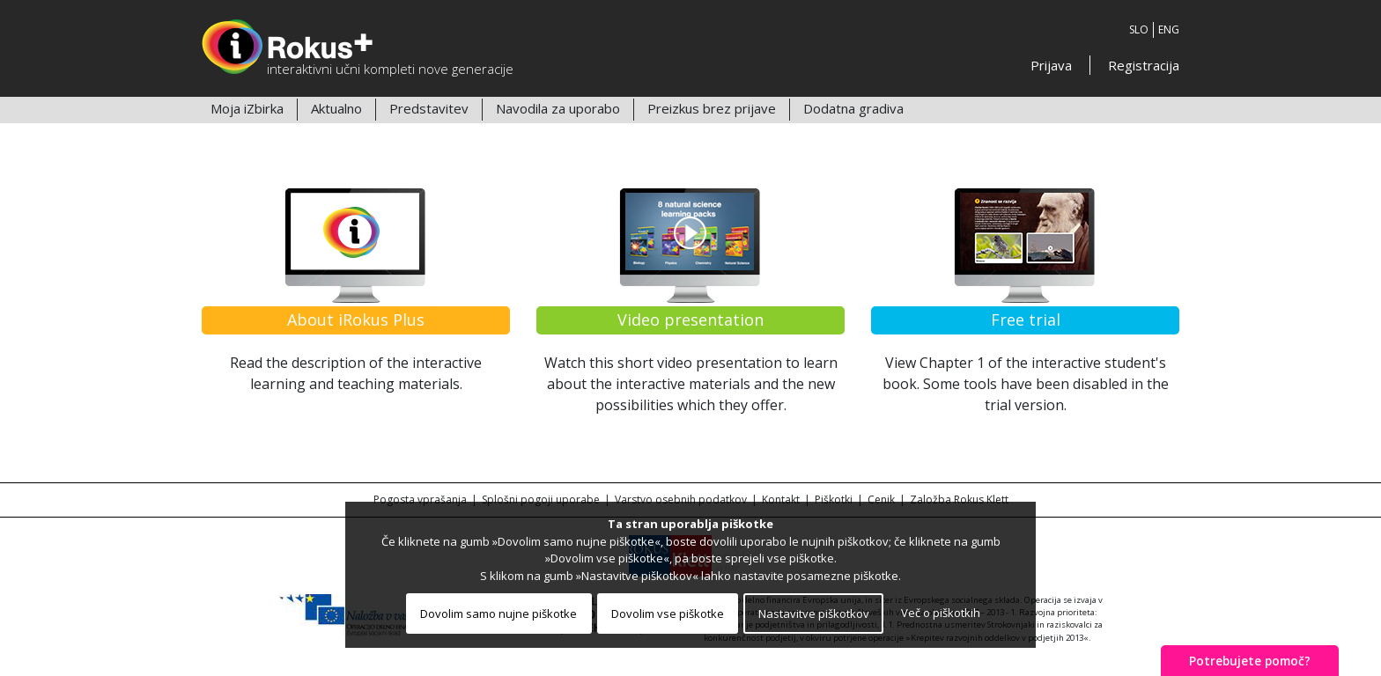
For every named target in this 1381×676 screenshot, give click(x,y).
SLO (1138, 29)
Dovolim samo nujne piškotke (498, 613)
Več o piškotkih (940, 613)
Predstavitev (429, 108)
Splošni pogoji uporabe (541, 499)
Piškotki (834, 499)
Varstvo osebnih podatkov (681, 499)
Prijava (1051, 65)
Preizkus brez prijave (711, 108)
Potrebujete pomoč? (1250, 660)
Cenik (881, 499)
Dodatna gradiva (853, 108)
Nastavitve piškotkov (813, 613)
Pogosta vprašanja (420, 499)
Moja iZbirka (247, 108)
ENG (1168, 29)
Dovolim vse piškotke (667, 613)
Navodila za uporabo (558, 108)
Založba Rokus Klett (959, 499)
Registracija (1143, 65)
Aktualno (336, 108)
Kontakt (781, 499)
